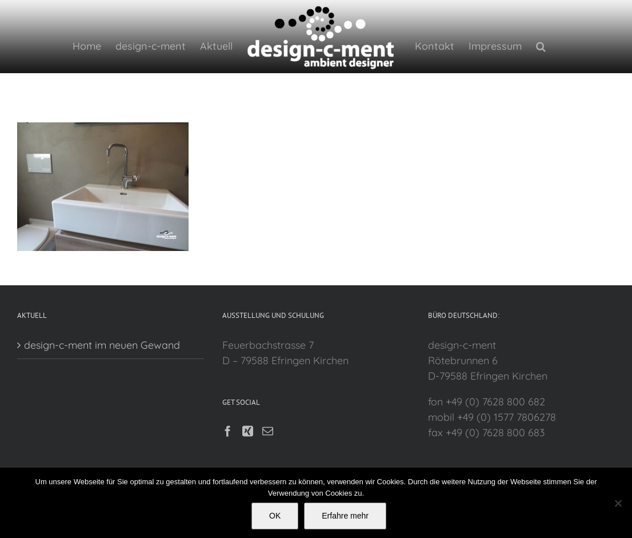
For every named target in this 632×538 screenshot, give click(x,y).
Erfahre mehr (345, 515)
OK (275, 515)
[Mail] (266, 465)
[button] (538, 46)
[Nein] (617, 503)
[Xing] (246, 465)
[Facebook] (226, 465)
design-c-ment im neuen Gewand (102, 379)
